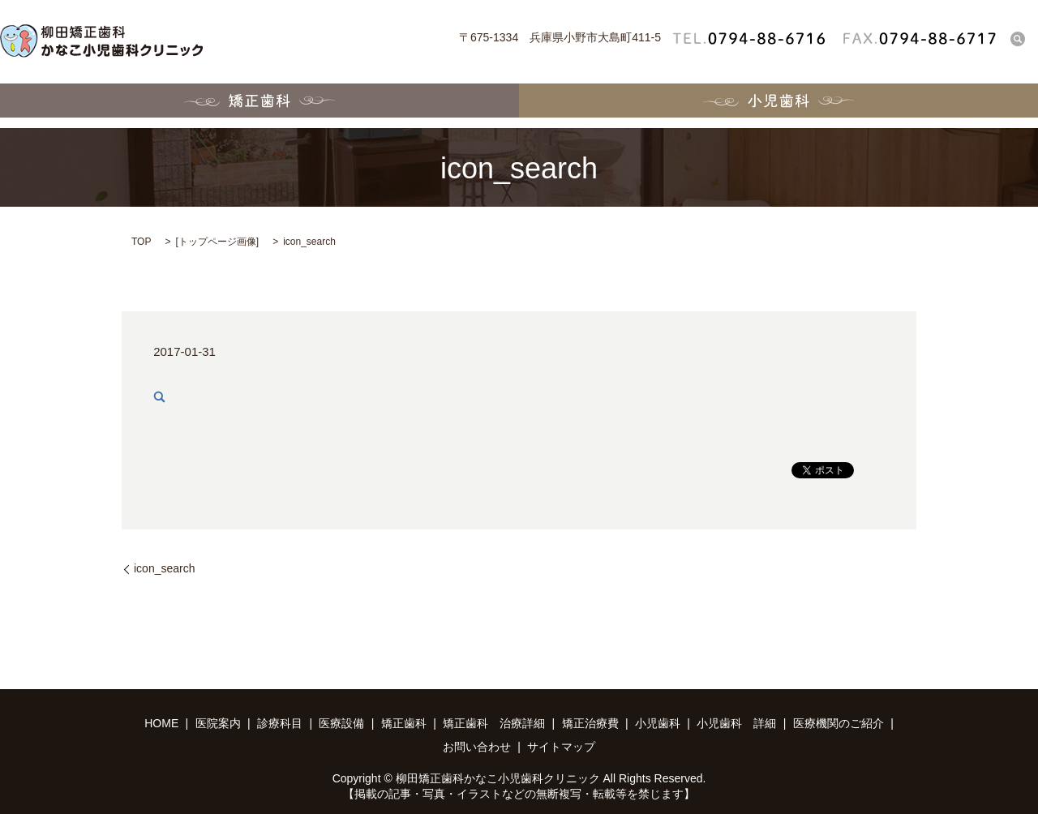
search (1018, 38)
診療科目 (279, 723)
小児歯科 (778, 106)
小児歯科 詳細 (736, 723)
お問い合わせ (477, 746)
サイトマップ (561, 746)
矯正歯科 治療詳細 (494, 723)
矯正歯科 (259, 106)
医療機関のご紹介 (838, 723)
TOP (141, 241)
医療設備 (341, 723)
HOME (161, 723)
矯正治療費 (590, 723)
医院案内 (218, 723)
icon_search (164, 568)
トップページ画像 (217, 241)
